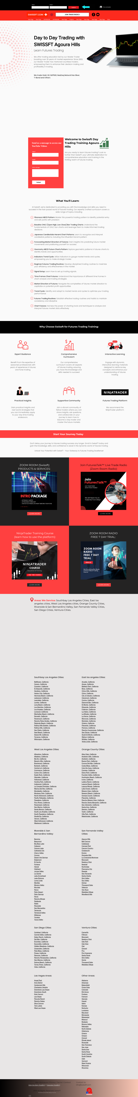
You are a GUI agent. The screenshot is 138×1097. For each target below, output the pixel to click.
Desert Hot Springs (41, 857)
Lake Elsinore (39, 878)
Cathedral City (39, 850)
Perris (36, 897)
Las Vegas (38, 996)
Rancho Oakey (39, 1001)
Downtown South (40, 992)
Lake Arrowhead (40, 876)
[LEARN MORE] (34, 513)
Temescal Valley (40, 913)
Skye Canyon (39, 1003)
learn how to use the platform (34, 537)
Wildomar (37, 915)
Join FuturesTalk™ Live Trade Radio (103, 465)
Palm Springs (39, 894)
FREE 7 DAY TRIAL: (103, 537)
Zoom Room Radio (103, 468)
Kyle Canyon (38, 994)
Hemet (36, 867)
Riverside (37, 906)
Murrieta (37, 887)
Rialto (36, 903)
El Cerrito (37, 862)
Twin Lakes (38, 1006)
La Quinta (37, 873)
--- (30, 1095)
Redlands (37, 901)
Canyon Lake (39, 848)
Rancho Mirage (39, 899)
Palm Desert (38, 892)
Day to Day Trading (37, 1085)
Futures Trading (53, 1085)
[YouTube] (98, 14)
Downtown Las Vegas (41, 990)
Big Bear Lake (39, 844)
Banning (37, 839)
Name (33, 4)
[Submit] (73, 7)
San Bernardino (39, 908)
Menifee (37, 883)
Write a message (36, 167)
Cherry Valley (39, 853)
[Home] (51, 14)
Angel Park (38, 980)
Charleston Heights (41, 987)
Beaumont (37, 841)
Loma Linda (38, 880)
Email (51, 4)
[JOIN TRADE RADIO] (72, 15)
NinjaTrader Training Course (34, 533)
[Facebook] (93, 14)
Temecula (37, 910)
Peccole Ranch (39, 999)
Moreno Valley (39, 885)
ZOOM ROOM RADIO (104, 533)
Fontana (37, 864)
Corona (36, 855)
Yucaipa (37, 917)
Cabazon (37, 846)
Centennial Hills (39, 985)
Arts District (38, 983)
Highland (37, 869)
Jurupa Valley (39, 871)
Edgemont (37, 860)
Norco (36, 890)
